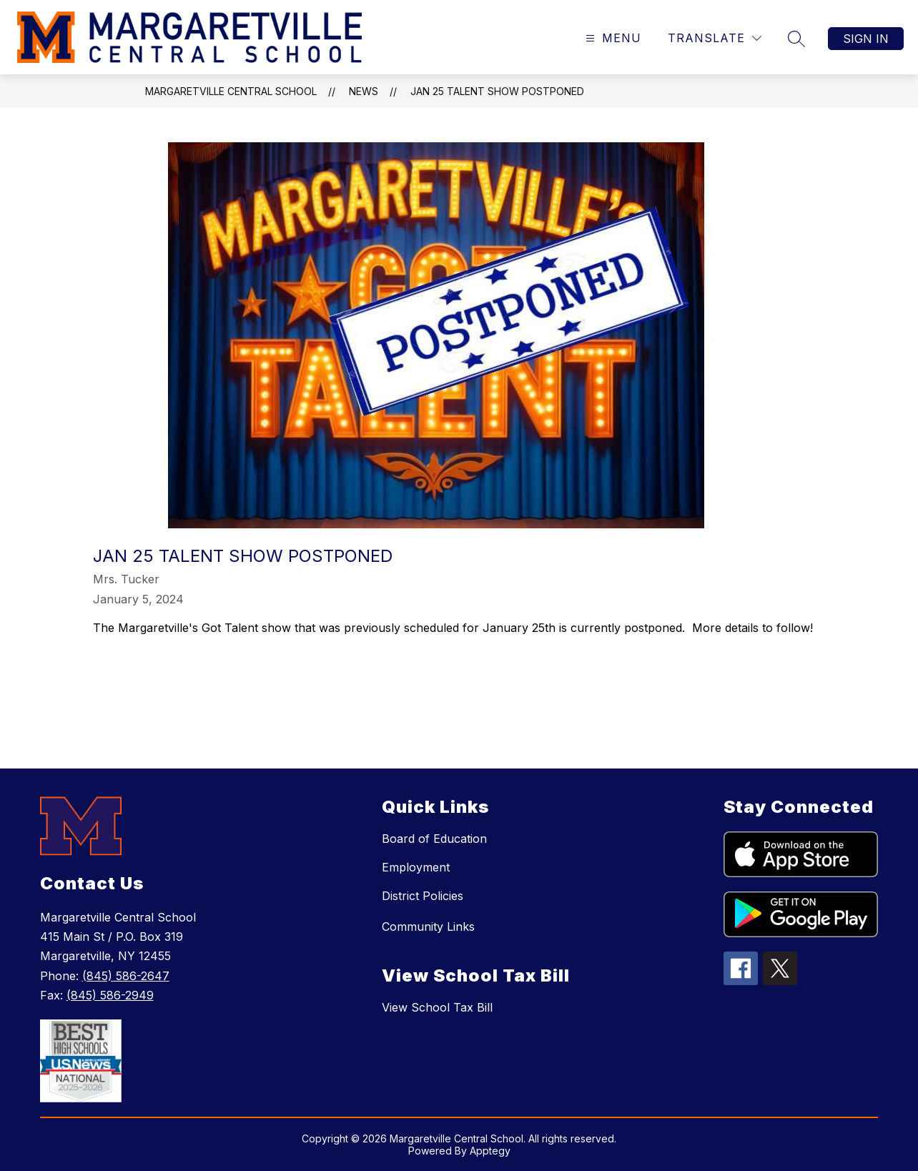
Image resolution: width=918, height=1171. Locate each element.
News (363, 91)
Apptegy (490, 1151)
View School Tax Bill (437, 1007)
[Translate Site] (714, 38)
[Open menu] (611, 38)
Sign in (866, 38)
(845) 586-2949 (110, 995)
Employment (416, 867)
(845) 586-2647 (125, 976)
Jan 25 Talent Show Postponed (497, 91)
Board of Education (434, 838)
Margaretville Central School (231, 91)
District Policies (422, 896)
